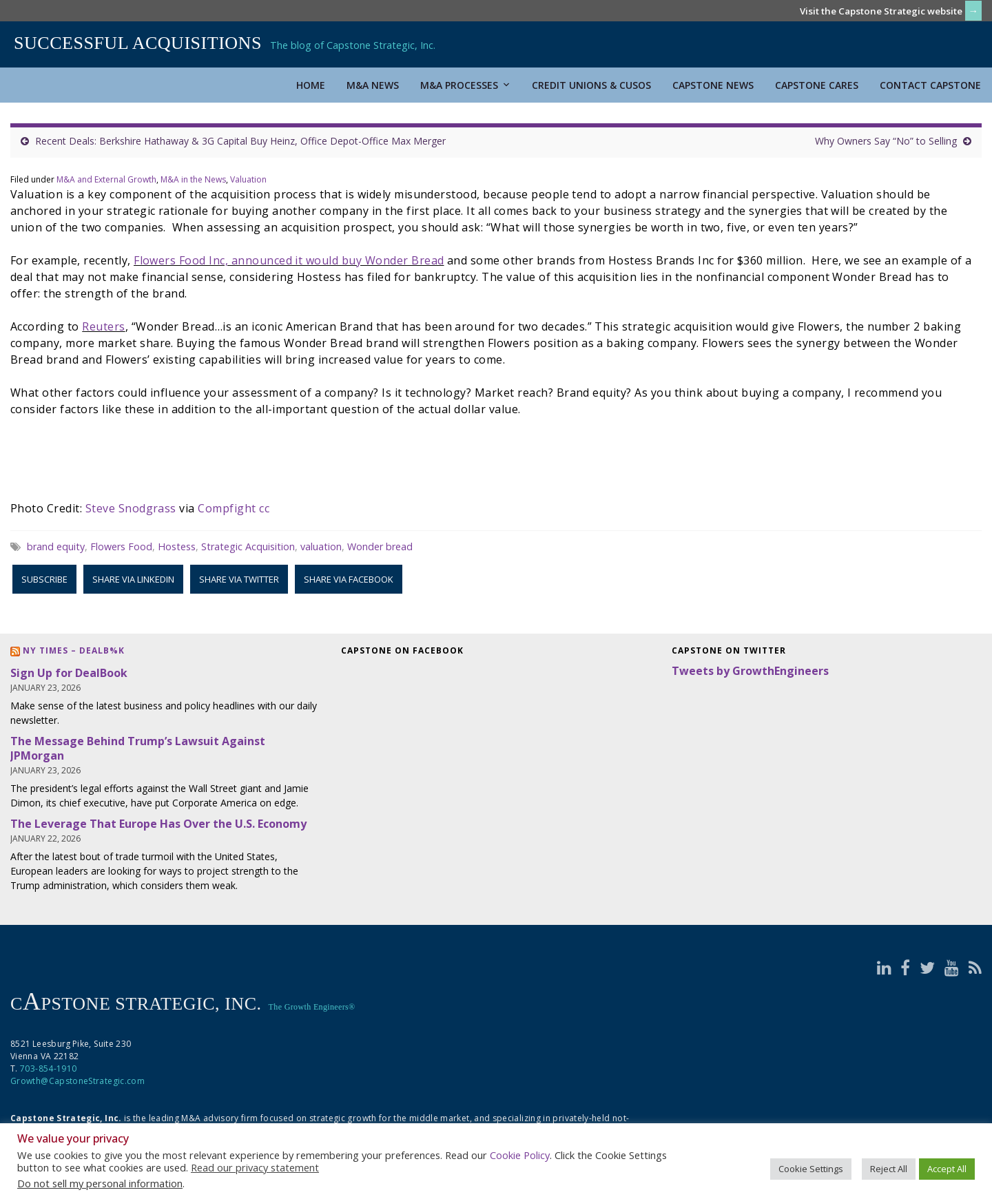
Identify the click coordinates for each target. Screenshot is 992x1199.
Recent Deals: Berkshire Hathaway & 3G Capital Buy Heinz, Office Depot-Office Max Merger (240, 140)
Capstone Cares (816, 85)
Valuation (248, 179)
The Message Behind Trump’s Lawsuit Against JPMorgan (137, 748)
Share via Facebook (348, 579)
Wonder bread (380, 546)
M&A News (373, 85)
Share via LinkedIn (133, 579)
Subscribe (44, 579)
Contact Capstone (930, 85)
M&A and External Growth (106, 179)
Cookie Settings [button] (810, 1168)
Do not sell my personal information (100, 1183)
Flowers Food (121, 546)
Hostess (177, 546)
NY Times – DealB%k (74, 650)
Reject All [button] (888, 1168)
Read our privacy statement (255, 1167)
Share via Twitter (239, 579)
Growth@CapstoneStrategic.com (77, 1081)
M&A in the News (193, 179)
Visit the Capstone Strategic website (881, 11)
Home (310, 85)
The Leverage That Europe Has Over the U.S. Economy (158, 823)
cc (264, 508)
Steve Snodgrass (130, 508)
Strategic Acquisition (248, 546)
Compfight (227, 508)
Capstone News (713, 85)
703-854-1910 (48, 1068)
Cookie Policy (520, 1155)
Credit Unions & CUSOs (591, 85)
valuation (321, 546)
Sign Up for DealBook (68, 672)
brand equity (56, 546)
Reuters (103, 326)
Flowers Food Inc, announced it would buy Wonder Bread (289, 260)
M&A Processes (465, 85)
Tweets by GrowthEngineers (750, 670)
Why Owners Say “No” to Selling (886, 140)
